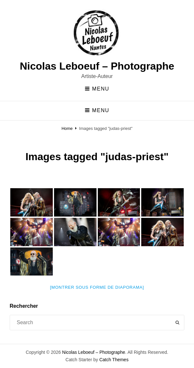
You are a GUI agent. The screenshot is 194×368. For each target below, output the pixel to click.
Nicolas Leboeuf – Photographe (97, 66)
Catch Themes (114, 359)
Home (67, 128)
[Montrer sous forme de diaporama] (97, 287)
